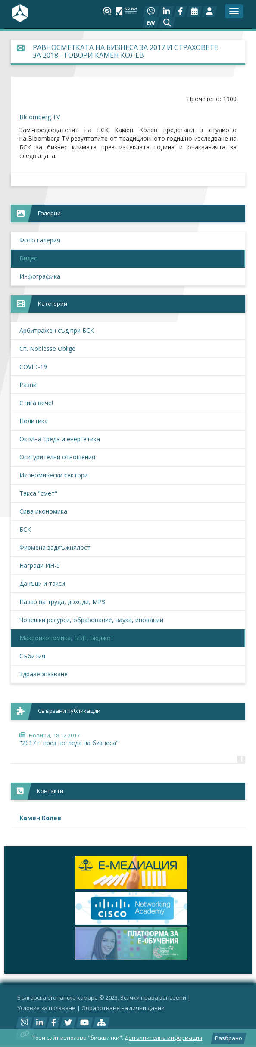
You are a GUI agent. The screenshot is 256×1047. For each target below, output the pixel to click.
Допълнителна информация (163, 1037)
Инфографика (39, 276)
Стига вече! (36, 403)
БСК (25, 529)
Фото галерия (39, 240)
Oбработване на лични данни (123, 1008)
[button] (167, 22)
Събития (32, 656)
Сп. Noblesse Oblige (47, 348)
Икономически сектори (53, 475)
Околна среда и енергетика (59, 439)
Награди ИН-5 (39, 565)
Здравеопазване (43, 674)
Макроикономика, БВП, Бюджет (66, 638)
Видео (28, 258)
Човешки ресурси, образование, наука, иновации (91, 620)
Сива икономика (43, 511)
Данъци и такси (42, 583)
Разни (28, 385)
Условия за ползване (46, 1008)
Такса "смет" (38, 493)
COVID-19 (33, 366)
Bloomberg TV (39, 117)
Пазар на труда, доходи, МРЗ (62, 602)
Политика (33, 421)
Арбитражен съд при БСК (56, 330)
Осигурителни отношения (57, 457)
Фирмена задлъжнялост (55, 547)
